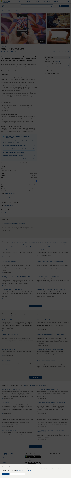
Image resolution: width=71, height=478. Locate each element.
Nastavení (21, 474)
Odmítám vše (13, 474)
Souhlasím (5, 474)
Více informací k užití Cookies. (24, 470)
